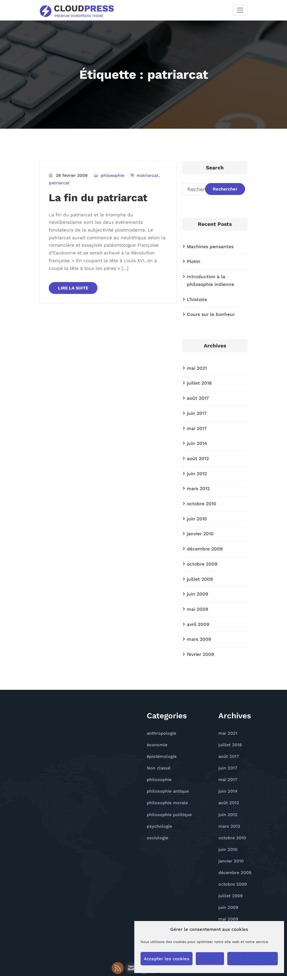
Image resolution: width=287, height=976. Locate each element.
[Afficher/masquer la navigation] (240, 10)
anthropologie (160, 713)
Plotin (193, 260)
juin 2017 (196, 406)
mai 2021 (196, 363)
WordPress (122, 955)
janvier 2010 (199, 521)
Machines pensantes (208, 246)
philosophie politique (167, 790)
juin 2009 (196, 578)
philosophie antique (166, 768)
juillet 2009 (198, 563)
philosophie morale (165, 779)
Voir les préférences (253, 958)
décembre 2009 (203, 535)
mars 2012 (197, 478)
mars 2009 (198, 621)
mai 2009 (196, 592)
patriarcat (58, 182)
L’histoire (196, 296)
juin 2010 (196, 506)
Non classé (157, 746)
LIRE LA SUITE (72, 272)
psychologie (158, 801)
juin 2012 (196, 463)
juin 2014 (196, 434)
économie (156, 724)
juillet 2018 (198, 377)
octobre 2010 (200, 492)
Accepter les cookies (166, 958)
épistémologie (160, 735)
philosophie (109, 175)
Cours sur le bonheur (209, 310)
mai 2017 (196, 420)
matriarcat (142, 175)
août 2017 (197, 391)
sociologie (156, 812)
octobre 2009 (201, 549)
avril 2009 (197, 607)
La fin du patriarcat (93, 196)
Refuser (209, 958)
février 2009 (199, 635)
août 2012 (197, 449)
